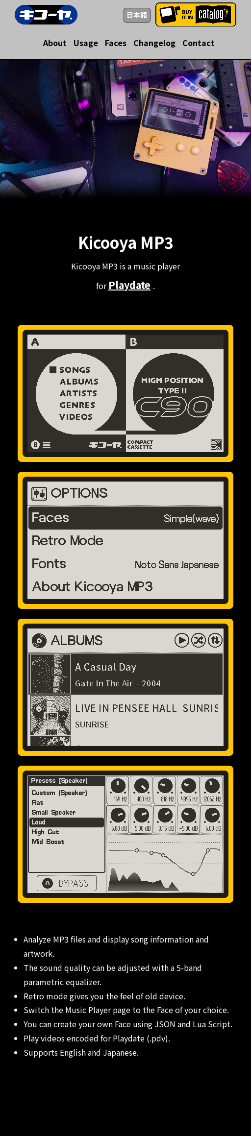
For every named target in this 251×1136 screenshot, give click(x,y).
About (55, 42)
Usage (86, 42)
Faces (115, 42)
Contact (198, 42)
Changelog (154, 42)
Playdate (129, 285)
